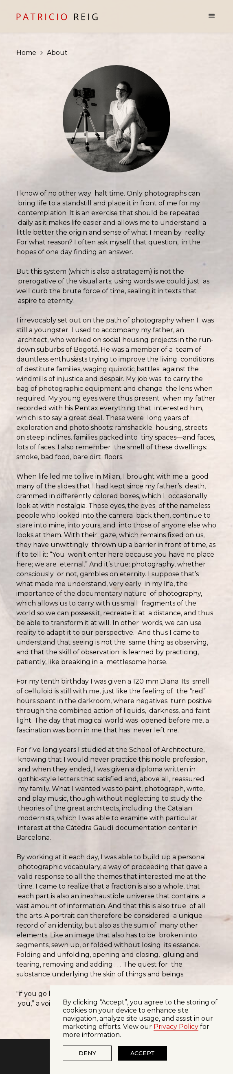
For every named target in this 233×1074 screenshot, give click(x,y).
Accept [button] (142, 1053)
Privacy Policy (176, 1026)
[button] (209, 16)
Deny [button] (87, 1053)
